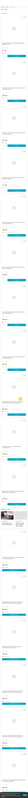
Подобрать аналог (14, 570)
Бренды (7, 7)
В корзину (16, 56)
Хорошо (25, 795)
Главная (2, 7)
